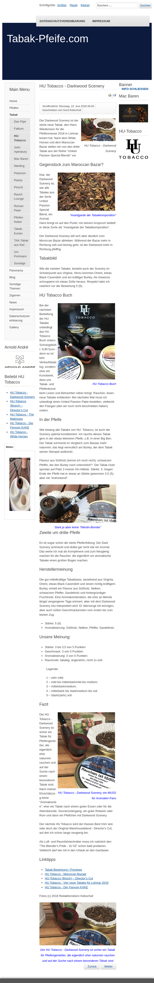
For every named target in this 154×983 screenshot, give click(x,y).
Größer (62, 5)
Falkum (19, 128)
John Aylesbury (20, 149)
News (13, 302)
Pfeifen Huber (18, 219)
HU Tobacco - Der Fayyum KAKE (66, 887)
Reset (73, 5)
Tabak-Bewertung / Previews (63, 869)
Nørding (19, 166)
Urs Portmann (20, 254)
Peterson (20, 173)
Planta (18, 180)
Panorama (16, 270)
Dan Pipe (20, 121)
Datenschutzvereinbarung (62, 21)
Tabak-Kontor (18, 231)
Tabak (13, 114)
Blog (12, 277)
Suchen (145, 5)
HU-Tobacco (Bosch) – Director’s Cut (69, 878)
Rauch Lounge (19, 196)
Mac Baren (21, 158)
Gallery (14, 327)
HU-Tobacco (20, 138)
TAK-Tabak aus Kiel (21, 243)
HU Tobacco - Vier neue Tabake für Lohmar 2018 (76, 882)
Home (13, 101)
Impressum (101, 21)
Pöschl (18, 187)
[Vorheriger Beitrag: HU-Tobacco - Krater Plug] (92, 967)
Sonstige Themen (15, 286)
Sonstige (19, 263)
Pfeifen (14, 108)
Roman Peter (18, 208)
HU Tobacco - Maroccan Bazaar (65, 874)
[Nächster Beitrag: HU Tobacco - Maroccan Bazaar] (108, 967)
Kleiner (85, 5)
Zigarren (14, 295)
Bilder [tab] (10, 447)
